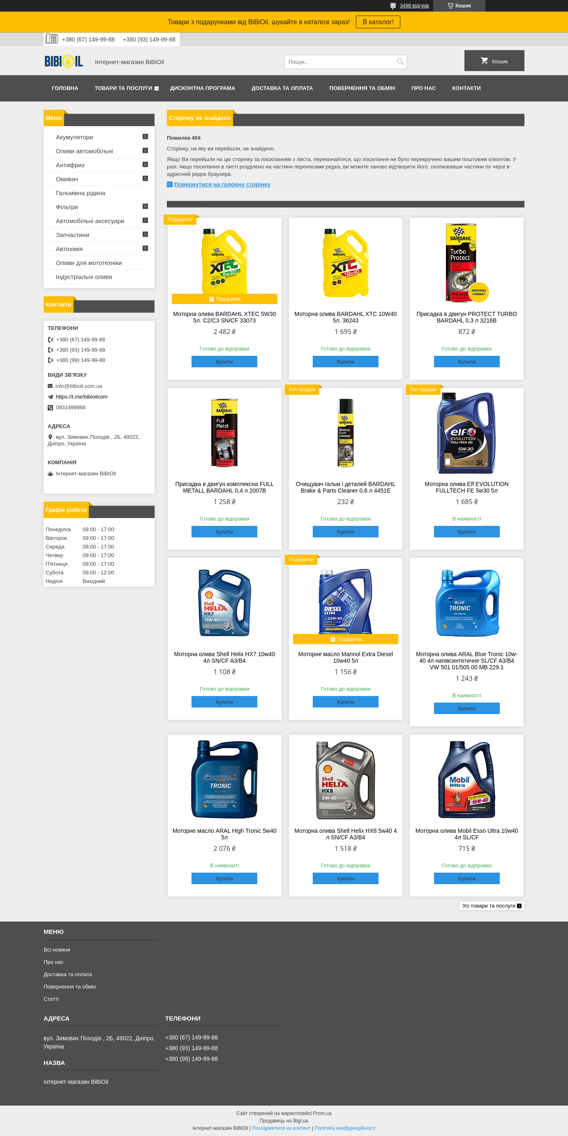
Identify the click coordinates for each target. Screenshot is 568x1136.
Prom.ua (322, 1113)
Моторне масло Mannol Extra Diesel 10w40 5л (345, 657)
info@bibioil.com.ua (78, 386)
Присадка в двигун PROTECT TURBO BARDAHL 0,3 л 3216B (466, 317)
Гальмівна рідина (80, 192)
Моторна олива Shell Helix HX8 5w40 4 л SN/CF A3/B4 (345, 834)
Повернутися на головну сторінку (222, 184)
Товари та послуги (123, 88)
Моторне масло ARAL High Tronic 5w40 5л (225, 834)
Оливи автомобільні (84, 150)
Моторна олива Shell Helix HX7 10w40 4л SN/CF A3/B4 (224, 657)
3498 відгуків (414, 6)
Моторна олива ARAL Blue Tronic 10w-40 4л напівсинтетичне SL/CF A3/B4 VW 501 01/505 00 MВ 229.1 (466, 661)
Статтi (51, 999)
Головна (65, 88)
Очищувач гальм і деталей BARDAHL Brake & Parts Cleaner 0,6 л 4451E (346, 487)
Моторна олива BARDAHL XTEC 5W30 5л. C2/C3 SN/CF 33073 (224, 317)
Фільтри (67, 206)
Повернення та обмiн (362, 88)
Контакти (466, 88)
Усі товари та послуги (488, 906)
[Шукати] (400, 62)
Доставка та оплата (282, 88)
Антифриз (70, 164)
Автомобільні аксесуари (90, 220)
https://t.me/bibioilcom (82, 397)
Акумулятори (74, 137)
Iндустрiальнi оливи (84, 276)
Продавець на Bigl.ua (284, 1121)
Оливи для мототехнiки (89, 262)
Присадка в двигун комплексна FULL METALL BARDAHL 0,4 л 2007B (224, 487)
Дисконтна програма (202, 88)
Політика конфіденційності (345, 1128)
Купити (224, 362)
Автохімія (69, 248)
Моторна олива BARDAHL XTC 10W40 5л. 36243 (346, 317)
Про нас (423, 88)
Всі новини (57, 950)
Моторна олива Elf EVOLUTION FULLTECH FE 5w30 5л (467, 487)
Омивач (67, 178)
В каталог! (378, 21)
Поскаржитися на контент (281, 1128)
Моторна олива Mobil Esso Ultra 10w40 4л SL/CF (467, 834)
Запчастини (72, 234)
